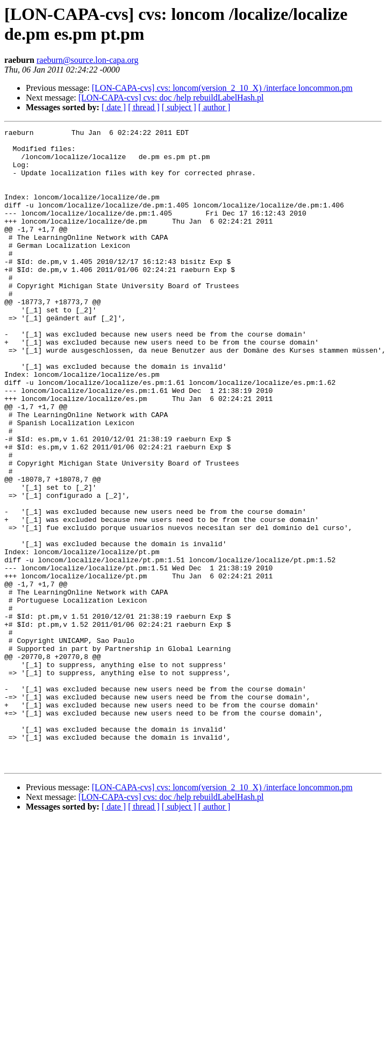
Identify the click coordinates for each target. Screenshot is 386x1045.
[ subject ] (179, 107)
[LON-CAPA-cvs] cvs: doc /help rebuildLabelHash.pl (171, 97)
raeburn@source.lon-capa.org (87, 60)
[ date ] (114, 107)
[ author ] (214, 107)
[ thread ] (144, 107)
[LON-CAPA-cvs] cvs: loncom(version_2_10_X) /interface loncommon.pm (222, 87)
